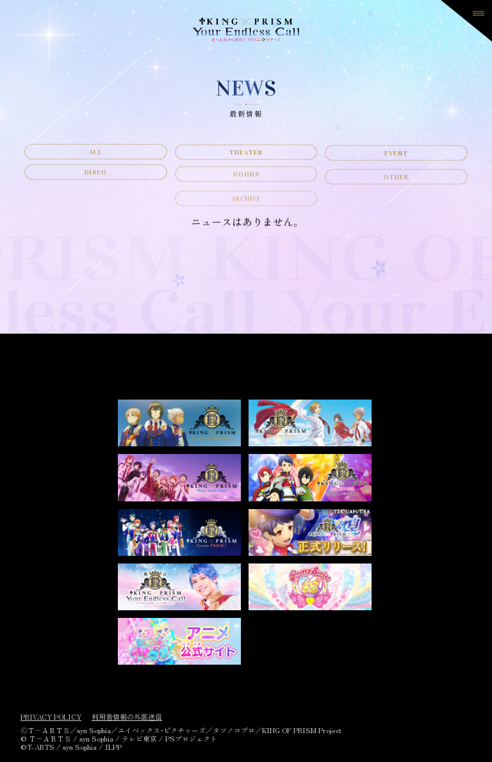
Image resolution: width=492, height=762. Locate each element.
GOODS (246, 187)
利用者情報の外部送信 (127, 717)
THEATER (246, 157)
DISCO (96, 182)
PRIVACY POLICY (50, 717)
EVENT (396, 160)
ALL (95, 155)
